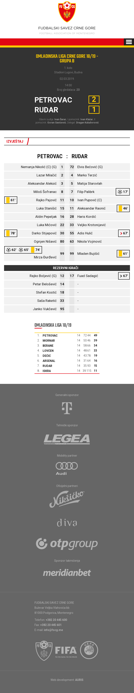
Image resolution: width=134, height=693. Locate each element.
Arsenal (49, 360)
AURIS (79, 679)
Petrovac (50, 335)
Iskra (47, 371)
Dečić (47, 355)
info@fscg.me (53, 630)
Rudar (47, 366)
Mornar (49, 340)
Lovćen (48, 350)
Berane (48, 345)
